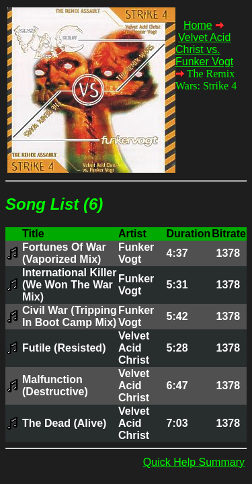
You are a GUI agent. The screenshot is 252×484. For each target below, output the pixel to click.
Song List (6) (54, 204)
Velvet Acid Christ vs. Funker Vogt (204, 49)
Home (197, 25)
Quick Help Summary (194, 462)
